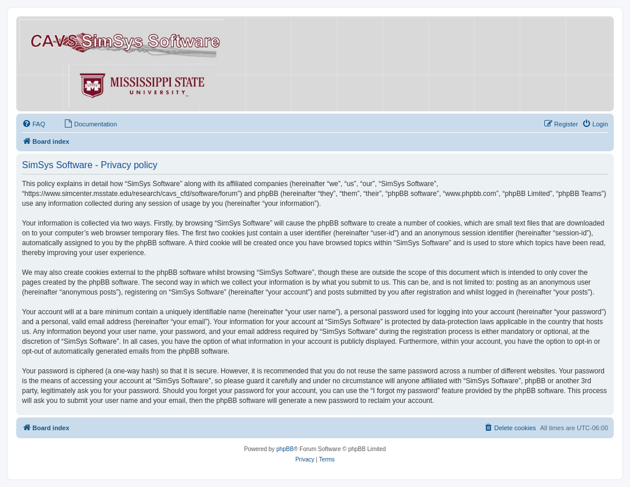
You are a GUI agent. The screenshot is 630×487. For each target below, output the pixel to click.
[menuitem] (33, 124)
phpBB (285, 449)
